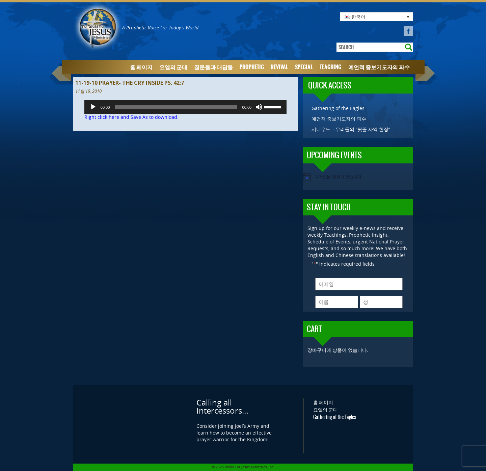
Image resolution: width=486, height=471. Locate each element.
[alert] (358, 177)
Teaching (331, 67)
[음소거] (258, 107)
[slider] (176, 107)
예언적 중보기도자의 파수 (379, 67)
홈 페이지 (141, 67)
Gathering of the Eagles (338, 108)
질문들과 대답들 (213, 67)
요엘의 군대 (173, 67)
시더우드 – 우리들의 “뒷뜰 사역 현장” (351, 129)
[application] (185, 107)
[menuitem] (376, 16)
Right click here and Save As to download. (131, 117)
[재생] (93, 107)
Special (304, 67)
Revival (279, 67)
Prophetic (252, 67)
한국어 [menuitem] (358, 17)
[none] (376, 16)
